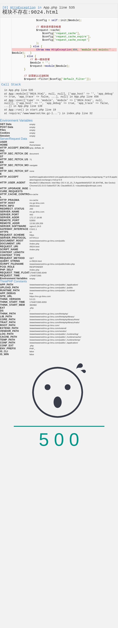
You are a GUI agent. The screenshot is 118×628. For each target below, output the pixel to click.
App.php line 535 (59, 7)
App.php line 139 (30, 106)
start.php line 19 (43, 109)
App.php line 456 (86, 96)
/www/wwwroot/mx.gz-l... (39, 113)
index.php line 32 (79, 113)
